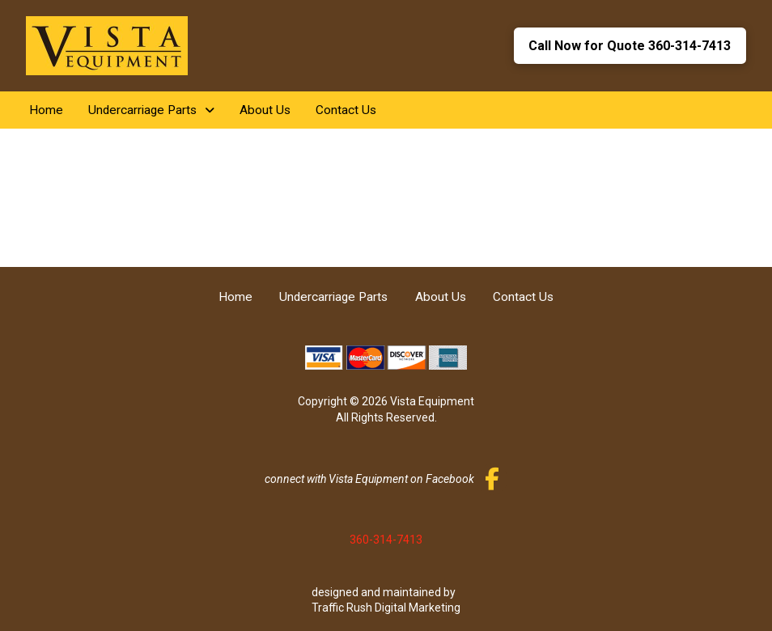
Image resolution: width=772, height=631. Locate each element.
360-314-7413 (386, 539)
